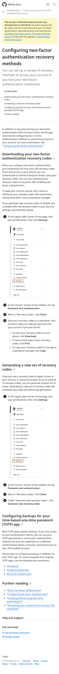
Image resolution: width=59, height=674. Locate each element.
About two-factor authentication (24, 590)
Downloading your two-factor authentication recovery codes (28, 156)
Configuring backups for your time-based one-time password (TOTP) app (27, 520)
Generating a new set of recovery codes (29, 367)
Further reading (16, 583)
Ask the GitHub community (16, 632)
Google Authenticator (18, 570)
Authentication (13, 10)
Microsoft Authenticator (19, 573)
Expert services (25, 663)
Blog (37, 663)
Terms (36, 660)
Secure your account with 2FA (36, 10)
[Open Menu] (54, 4)
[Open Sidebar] (3, 12)
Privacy (44, 660)
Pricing (13, 663)
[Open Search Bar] (48, 4)
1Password (12, 566)
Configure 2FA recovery (17, 13)
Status (5, 663)
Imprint (25, 660)
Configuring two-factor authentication (23, 145)
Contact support (11, 636)
